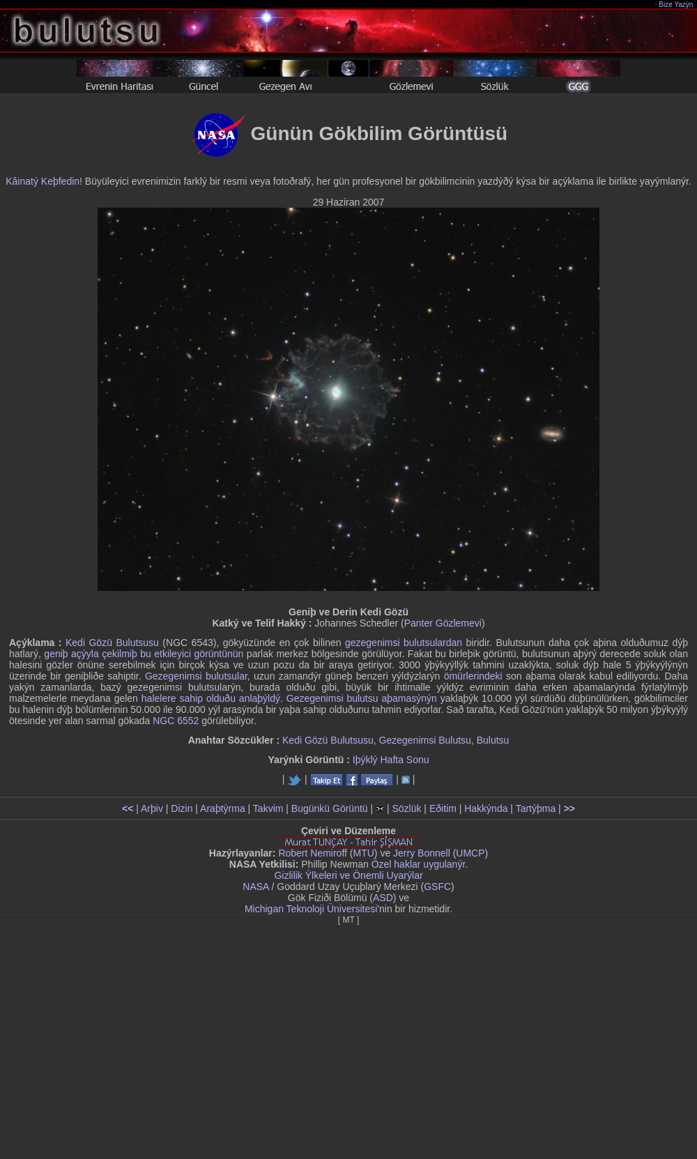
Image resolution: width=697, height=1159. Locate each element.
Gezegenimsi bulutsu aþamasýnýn (361, 698)
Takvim (268, 808)
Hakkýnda (485, 808)
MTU (363, 853)
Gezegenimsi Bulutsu (425, 740)
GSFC (437, 886)
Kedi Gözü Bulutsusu (112, 642)
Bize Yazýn (676, 4)
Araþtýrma (222, 808)
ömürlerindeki (473, 676)
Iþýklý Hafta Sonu (391, 759)
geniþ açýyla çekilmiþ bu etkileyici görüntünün (143, 653)
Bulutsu (493, 740)
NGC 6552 (176, 720)
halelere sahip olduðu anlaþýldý (210, 698)
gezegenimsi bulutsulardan (403, 642)
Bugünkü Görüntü (329, 808)
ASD (383, 897)
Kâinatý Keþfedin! (44, 181)
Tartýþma (536, 808)
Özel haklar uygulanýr (419, 864)
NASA (255, 886)
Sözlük (406, 808)
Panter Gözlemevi (443, 623)
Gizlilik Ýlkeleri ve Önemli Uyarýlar (348, 875)
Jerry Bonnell (421, 853)
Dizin (181, 808)
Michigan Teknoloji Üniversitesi (311, 908)
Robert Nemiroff (312, 853)
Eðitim (443, 808)
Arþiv (152, 808)
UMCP (470, 853)
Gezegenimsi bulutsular (196, 676)
